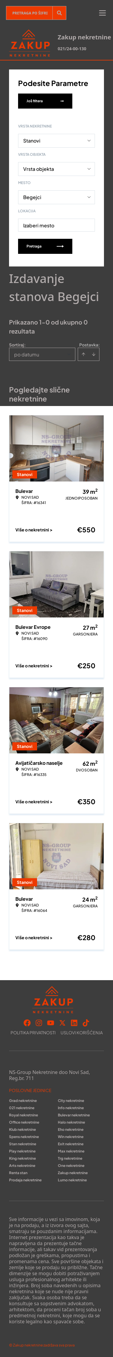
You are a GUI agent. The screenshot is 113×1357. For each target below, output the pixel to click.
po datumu (26, 354)
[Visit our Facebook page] (27, 1022)
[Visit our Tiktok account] (85, 1022)
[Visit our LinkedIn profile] (74, 1022)
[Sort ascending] (83, 354)
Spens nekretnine (24, 1136)
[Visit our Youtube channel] (50, 1022)
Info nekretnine (71, 1108)
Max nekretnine (71, 1151)
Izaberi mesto (38, 225)
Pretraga (45, 246)
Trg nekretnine (70, 1158)
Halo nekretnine (71, 1122)
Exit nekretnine (70, 1144)
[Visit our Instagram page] (38, 1022)
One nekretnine (71, 1165)
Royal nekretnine (23, 1115)
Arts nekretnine (22, 1165)
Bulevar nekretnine (74, 1115)
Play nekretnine (22, 1151)
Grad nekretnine (23, 1100)
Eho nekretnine (70, 1129)
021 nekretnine (21, 1108)
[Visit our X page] (62, 1022)
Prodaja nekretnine (25, 1180)
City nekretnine (71, 1100)
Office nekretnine (24, 1122)
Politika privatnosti (33, 1032)
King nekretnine (22, 1158)
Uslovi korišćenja (82, 1032)
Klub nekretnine (22, 1129)
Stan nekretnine (22, 1144)
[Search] (59, 13)
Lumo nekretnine (72, 1180)
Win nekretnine (70, 1136)
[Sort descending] (93, 354)
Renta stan (18, 1173)
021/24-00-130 (72, 48)
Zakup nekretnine (73, 1173)
